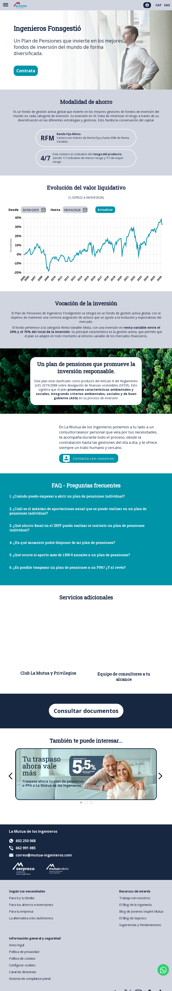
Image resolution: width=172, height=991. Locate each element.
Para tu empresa (21, 911)
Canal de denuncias (22, 972)
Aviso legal (16, 945)
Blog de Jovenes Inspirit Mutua (141, 911)
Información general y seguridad (35, 938)
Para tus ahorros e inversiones (31, 904)
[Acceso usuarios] (147, 5)
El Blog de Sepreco (132, 918)
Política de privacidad (24, 951)
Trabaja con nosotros (134, 898)
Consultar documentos (86, 710)
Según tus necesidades (27, 891)
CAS (167, 5)
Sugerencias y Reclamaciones (140, 924)
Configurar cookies (22, 965)
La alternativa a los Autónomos (31, 918)
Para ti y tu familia (21, 898)
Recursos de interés (134, 891)
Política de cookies (22, 958)
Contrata (25, 71)
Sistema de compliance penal (29, 978)
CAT (158, 5)
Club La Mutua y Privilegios (48, 673)
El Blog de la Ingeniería (135, 904)
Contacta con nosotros (93, 458)
